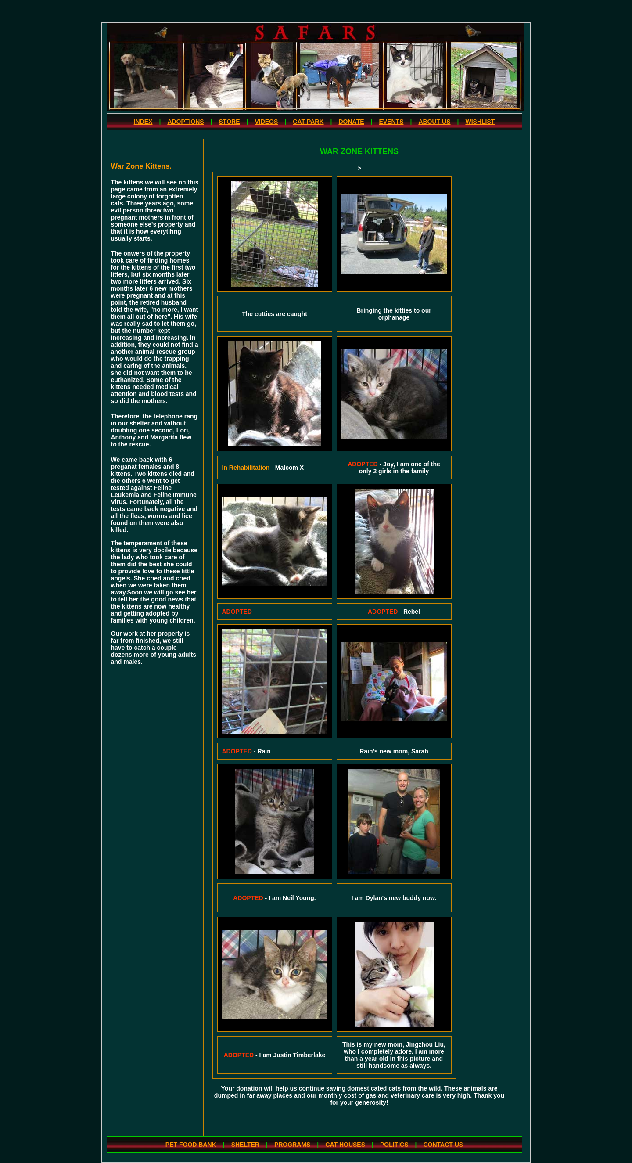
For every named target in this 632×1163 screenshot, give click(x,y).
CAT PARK (308, 121)
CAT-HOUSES (345, 1144)
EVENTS (391, 121)
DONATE (351, 121)
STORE (229, 121)
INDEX (143, 121)
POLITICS (394, 1144)
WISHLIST (480, 121)
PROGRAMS (292, 1144)
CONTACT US (443, 1144)
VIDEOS (266, 121)
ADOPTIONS (185, 121)
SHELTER (245, 1144)
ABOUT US (434, 121)
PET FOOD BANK (190, 1144)
